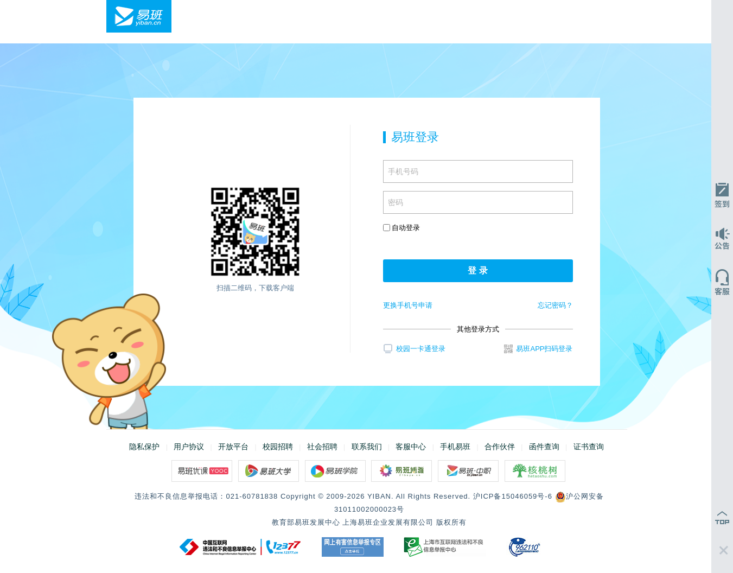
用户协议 (189, 446)
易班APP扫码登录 (538, 349)
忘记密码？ (555, 305)
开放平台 (233, 446)
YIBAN (379, 496)
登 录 (477, 270)
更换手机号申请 (407, 305)
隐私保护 (144, 446)
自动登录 (401, 228)
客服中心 (411, 446)
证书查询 (588, 446)
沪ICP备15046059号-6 (512, 496)
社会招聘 (322, 446)
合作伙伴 (500, 446)
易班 (138, 16)
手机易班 (455, 446)
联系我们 (367, 446)
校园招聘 (278, 446)
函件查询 (544, 446)
